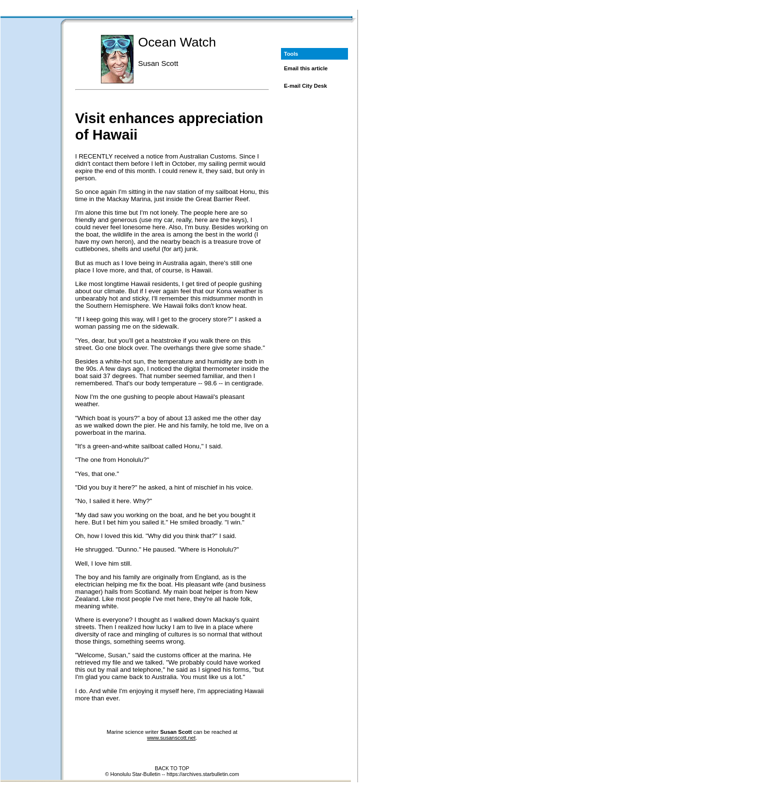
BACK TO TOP (172, 768)
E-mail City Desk (305, 86)
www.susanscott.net (171, 738)
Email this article (306, 68)
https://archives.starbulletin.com (202, 774)
